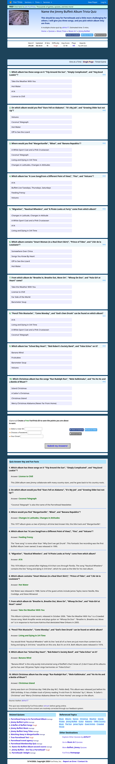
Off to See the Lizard (20, 132)
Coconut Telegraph (19, 122)
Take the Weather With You (23, 81)
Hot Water (16, 86)
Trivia (37, 2)
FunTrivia (71, 752)
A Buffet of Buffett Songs (21, 725)
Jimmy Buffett (71, 721)
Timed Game (100, 61)
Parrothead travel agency (22, 740)
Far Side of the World (20, 296)
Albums (68, 719)
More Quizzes (74, 747)
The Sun (68, 724)
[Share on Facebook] (74, 34)
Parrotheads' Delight (21, 752)
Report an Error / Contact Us (75, 761)
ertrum (46, 705)
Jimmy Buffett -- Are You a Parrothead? (28, 749)
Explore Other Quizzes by (76, 737)
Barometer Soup (18, 301)
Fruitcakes (16, 357)
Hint (104, 74)
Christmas (84, 719)
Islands (101, 719)
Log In (103, 2)
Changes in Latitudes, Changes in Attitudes (30, 164)
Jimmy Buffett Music (19, 728)
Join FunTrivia (30, 7)
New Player (92, 2)
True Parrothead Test (20, 737)
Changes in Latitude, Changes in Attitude (29, 215)
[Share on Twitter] (88, 34)
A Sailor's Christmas (20, 393)
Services (46, 2)
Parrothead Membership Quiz (23, 743)
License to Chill (18, 96)
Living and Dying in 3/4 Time (24, 159)
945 (74, 46)
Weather (92, 719)
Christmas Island (19, 398)
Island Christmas (19, 388)
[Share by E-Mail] (101, 34)
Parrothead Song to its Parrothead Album (29, 719)
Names (75, 719)
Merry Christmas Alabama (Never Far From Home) (33, 403)
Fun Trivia (15, 2)
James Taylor (78, 724)
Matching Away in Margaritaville (25, 734)
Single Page (88, 61)
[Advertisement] (57, 53)
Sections (28, 2)
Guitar (81, 721)
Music (61, 719)
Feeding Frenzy (18, 192)
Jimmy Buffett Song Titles (22, 731)
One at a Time (75, 61)
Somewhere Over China (22, 251)
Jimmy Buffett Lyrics (19, 722)
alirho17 (65, 27)
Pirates (62, 721)
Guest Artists (90, 724)
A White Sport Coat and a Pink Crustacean (30, 149)
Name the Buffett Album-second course (29, 746)
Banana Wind (17, 352)
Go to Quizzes (72, 742)
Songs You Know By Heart (23, 256)
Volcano (15, 116)
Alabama (88, 721)
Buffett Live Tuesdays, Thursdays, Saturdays (31, 187)
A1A (13, 91)
